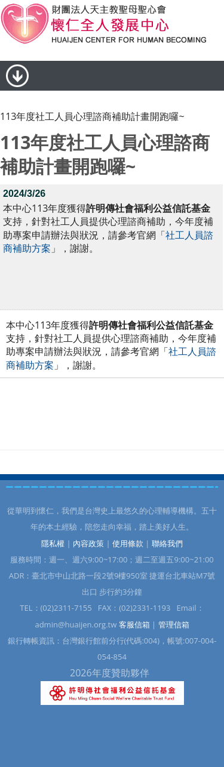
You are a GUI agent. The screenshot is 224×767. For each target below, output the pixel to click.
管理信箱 (173, 624)
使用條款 (127, 543)
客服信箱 (134, 624)
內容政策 (88, 543)
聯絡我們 (167, 543)
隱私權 (53, 543)
